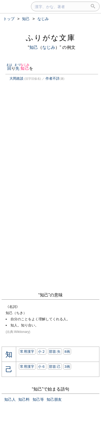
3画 (67, 367)
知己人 (10, 399)
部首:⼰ (55, 367)
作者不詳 (53, 78)
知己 (33, 47)
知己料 (24, 399)
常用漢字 (27, 352)
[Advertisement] (47, 135)
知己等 (38, 399)
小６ (41, 367)
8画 (67, 352)
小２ (41, 352)
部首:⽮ (55, 352)
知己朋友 (54, 399)
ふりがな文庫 (50, 38)
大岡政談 (16, 78)
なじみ (48, 47)
